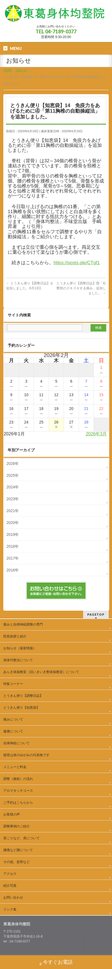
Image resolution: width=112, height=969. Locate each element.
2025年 (12, 475)
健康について (13, 731)
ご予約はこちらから (18, 802)
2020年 (12, 522)
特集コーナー (13, 684)
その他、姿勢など (16, 862)
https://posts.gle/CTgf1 (77, 262)
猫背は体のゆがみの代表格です (26, 755)
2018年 (12, 546)
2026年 (12, 463)
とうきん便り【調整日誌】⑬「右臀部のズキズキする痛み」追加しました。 (81, 288)
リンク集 (10, 909)
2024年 (12, 487)
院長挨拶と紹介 (14, 636)
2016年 (12, 570)
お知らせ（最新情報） (19, 648)
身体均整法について (18, 660)
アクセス (10, 874)
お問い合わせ (13, 897)
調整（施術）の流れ (18, 779)
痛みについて (13, 719)
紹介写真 (10, 886)
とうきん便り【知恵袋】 (21, 707)
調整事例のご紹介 (16, 826)
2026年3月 (96, 433)
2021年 (12, 511)
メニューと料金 (14, 767)
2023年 (12, 499)
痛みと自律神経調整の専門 (24, 624)
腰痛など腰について (18, 850)
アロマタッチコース (18, 791)
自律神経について (16, 743)
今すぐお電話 (56, 962)
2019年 (12, 534)
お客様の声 (11, 814)
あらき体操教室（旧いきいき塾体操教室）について (41, 672)
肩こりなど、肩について (21, 838)
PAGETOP (96, 614)
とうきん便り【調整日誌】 (23, 696)
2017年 (12, 558)
